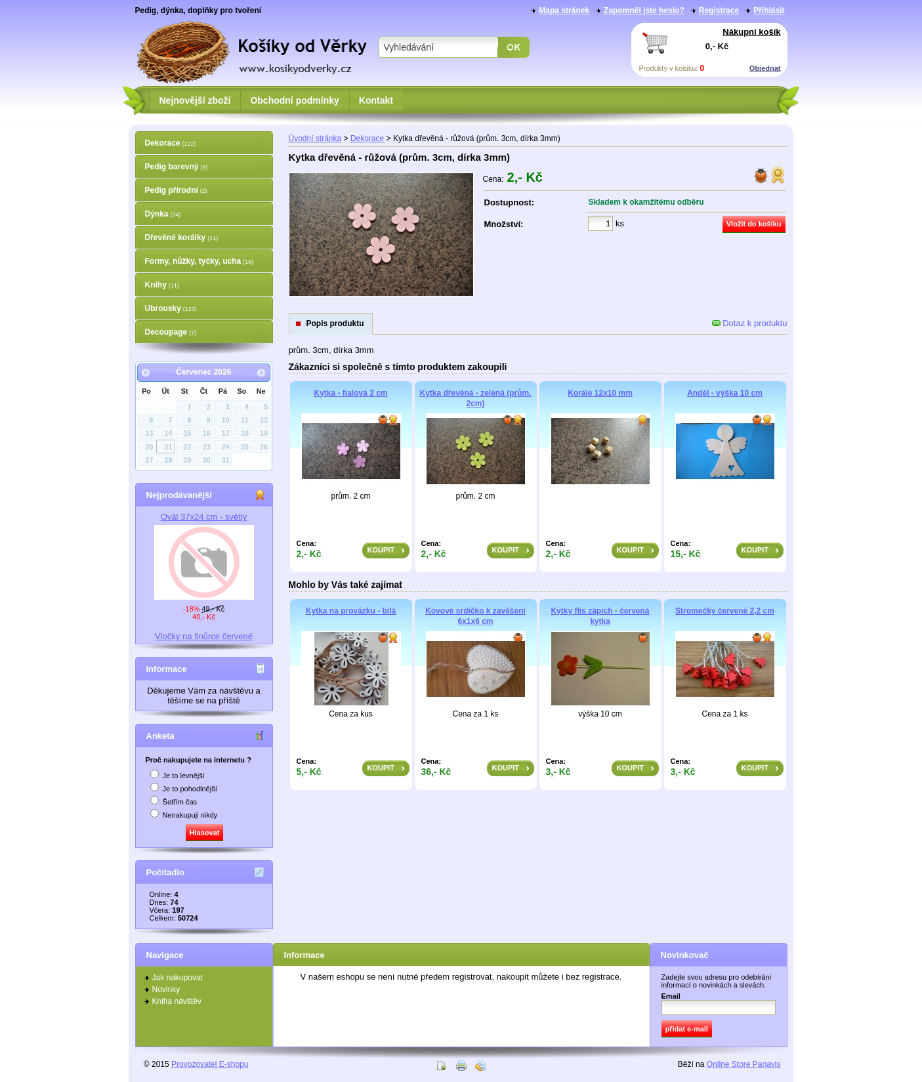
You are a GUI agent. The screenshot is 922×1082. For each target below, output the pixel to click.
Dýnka (163, 213)
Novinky (166, 989)
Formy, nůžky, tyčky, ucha (199, 261)
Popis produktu (335, 323)
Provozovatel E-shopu (209, 1064)
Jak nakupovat (177, 977)
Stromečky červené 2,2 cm (724, 610)
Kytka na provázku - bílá (351, 610)
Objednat (765, 68)
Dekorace (170, 143)
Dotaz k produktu (749, 323)
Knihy (162, 284)
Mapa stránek (564, 10)
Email (671, 996)
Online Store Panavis (744, 1064)
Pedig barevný (176, 166)
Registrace (719, 10)
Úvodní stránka (315, 138)
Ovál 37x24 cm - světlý (204, 517)
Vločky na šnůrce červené (204, 636)
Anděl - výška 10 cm (725, 393)
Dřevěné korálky (182, 237)
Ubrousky (171, 308)
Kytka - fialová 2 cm (350, 393)
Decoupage (171, 332)
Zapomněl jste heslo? (644, 10)
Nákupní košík (751, 32)
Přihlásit (768, 10)
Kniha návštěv (176, 1001)
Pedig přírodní (176, 190)
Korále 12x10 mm (600, 393)
